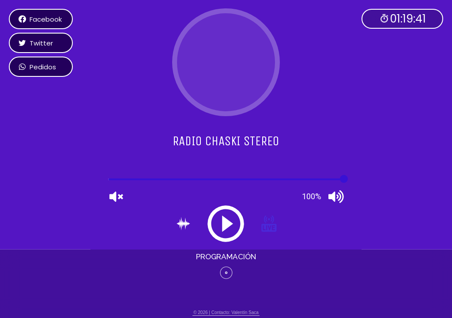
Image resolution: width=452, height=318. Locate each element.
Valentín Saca (245, 312)
